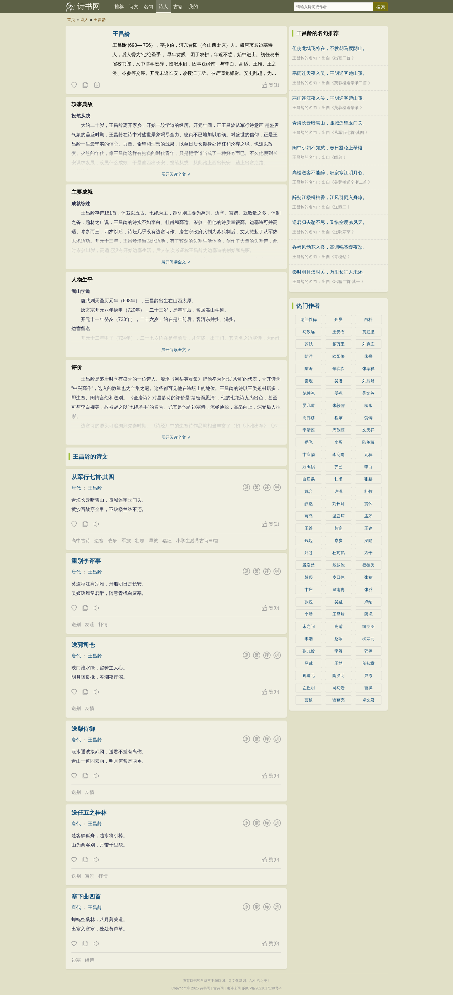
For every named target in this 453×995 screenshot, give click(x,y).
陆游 (309, 356)
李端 (309, 638)
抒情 (103, 624)
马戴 (309, 663)
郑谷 (309, 552)
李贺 (338, 651)
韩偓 (309, 577)
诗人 (163, 6)
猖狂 (167, 540)
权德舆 (368, 565)
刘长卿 (338, 503)
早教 (153, 540)
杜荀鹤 (338, 552)
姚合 (309, 491)
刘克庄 (368, 344)
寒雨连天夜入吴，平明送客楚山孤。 (329, 73)
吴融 (338, 602)
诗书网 (88, 6)
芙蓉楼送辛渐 (346, 107)
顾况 (368, 614)
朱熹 (368, 356)
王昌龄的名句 (304, 58)
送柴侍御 (83, 728)
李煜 (338, 442)
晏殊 (338, 393)
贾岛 (309, 516)
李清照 (308, 430)
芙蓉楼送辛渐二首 (350, 82)
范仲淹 (308, 393)
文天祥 (368, 430)
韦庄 (309, 589)
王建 (368, 528)
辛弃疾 (338, 368)
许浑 (338, 491)
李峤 (309, 614)
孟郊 (368, 516)
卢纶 (368, 602)
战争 (112, 540)
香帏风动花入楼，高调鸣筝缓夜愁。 (329, 247)
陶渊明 (338, 675)
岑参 (338, 540)
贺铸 (368, 417)
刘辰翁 (368, 381)
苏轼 (309, 344)
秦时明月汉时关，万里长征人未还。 (329, 272)
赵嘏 (338, 638)
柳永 (368, 405)
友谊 (89, 624)
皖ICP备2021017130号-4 (261, 988)
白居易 (308, 479)
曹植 (309, 700)
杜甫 (338, 479)
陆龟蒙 (368, 442)
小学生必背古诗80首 (197, 540)
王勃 (338, 663)
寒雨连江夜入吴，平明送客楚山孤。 (329, 98)
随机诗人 (97, 85)
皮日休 (338, 577)
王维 (309, 528)
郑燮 (338, 319)
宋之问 (308, 626)
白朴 (368, 319)
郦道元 (308, 675)
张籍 (368, 479)
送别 (76, 624)
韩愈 (338, 528)
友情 (89, 708)
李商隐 (338, 454)
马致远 (308, 331)
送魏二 (340, 207)
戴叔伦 (338, 565)
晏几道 (308, 405)
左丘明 (308, 687)
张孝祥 (368, 368)
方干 (368, 552)
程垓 (338, 417)
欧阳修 (338, 356)
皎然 (309, 503)
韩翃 (368, 651)
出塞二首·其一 (347, 281)
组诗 (89, 960)
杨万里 (338, 344)
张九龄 (308, 651)
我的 (193, 6)
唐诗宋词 (234, 988)
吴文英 (368, 393)
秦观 (309, 381)
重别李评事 (86, 561)
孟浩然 (308, 565)
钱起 (309, 540)
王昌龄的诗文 (90, 456)
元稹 (368, 454)
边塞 (99, 540)
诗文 (134, 6)
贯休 (368, 503)
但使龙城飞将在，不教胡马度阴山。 (329, 48)
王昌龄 (100, 19)
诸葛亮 (338, 700)
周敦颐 (338, 430)
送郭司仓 (83, 645)
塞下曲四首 (86, 896)
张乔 (368, 589)
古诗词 (218, 988)
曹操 (368, 687)
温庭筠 (338, 516)
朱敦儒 (338, 405)
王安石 (338, 331)
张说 (309, 602)
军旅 (126, 540)
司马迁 (338, 687)
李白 (368, 466)
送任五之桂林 (89, 812)
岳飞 (309, 442)
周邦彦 (308, 417)
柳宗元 (368, 638)
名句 (148, 6)
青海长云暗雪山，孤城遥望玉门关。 (329, 122)
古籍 (178, 6)
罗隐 (368, 540)
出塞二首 (342, 58)
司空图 (368, 626)
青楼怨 (340, 256)
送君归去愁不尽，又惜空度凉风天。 (329, 222)
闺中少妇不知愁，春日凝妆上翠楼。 (329, 147)
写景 (89, 876)
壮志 (139, 540)
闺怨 (338, 157)
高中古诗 (80, 540)
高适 (338, 626)
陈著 (309, 368)
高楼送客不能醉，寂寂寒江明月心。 (329, 172)
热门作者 (308, 306)
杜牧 (368, 491)
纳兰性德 (308, 319)
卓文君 (368, 700)
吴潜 (338, 381)
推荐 (119, 6)
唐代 (76, 488)
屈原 (368, 675)
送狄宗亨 (342, 231)
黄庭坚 (368, 331)
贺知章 (368, 663)
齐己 (338, 466)
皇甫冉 (338, 589)
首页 (71, 19)
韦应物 (308, 454)
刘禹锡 (308, 466)
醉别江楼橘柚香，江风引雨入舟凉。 (329, 197)
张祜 (368, 577)
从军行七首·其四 (92, 477)
